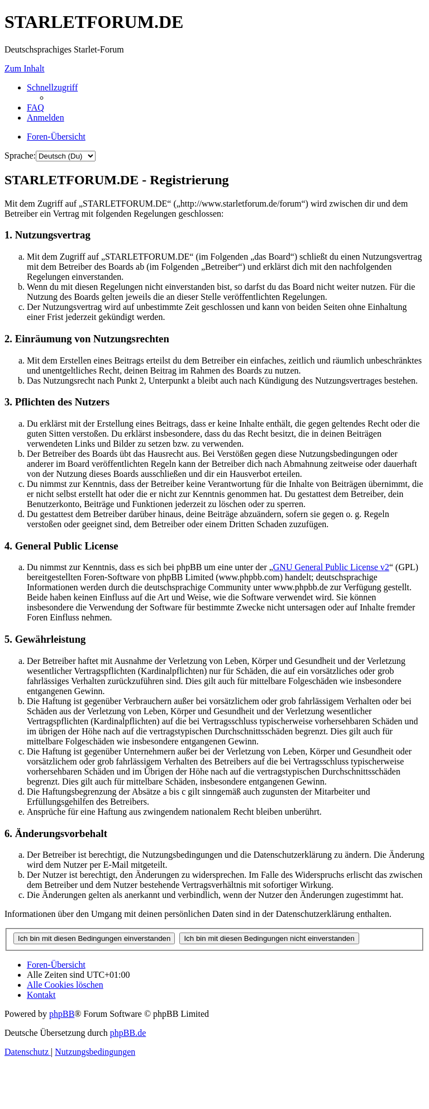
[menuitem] (35, 107)
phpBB (61, 1014)
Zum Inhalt (24, 68)
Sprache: (20, 155)
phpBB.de (128, 1033)
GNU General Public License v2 (331, 567)
